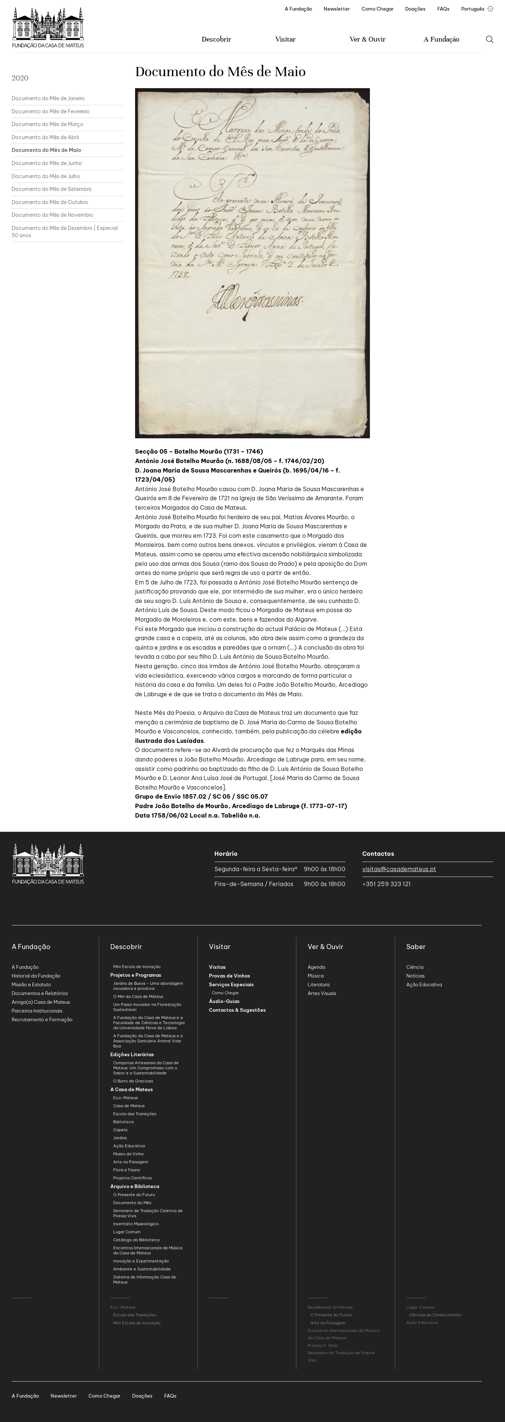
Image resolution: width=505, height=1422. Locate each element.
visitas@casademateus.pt (399, 869)
